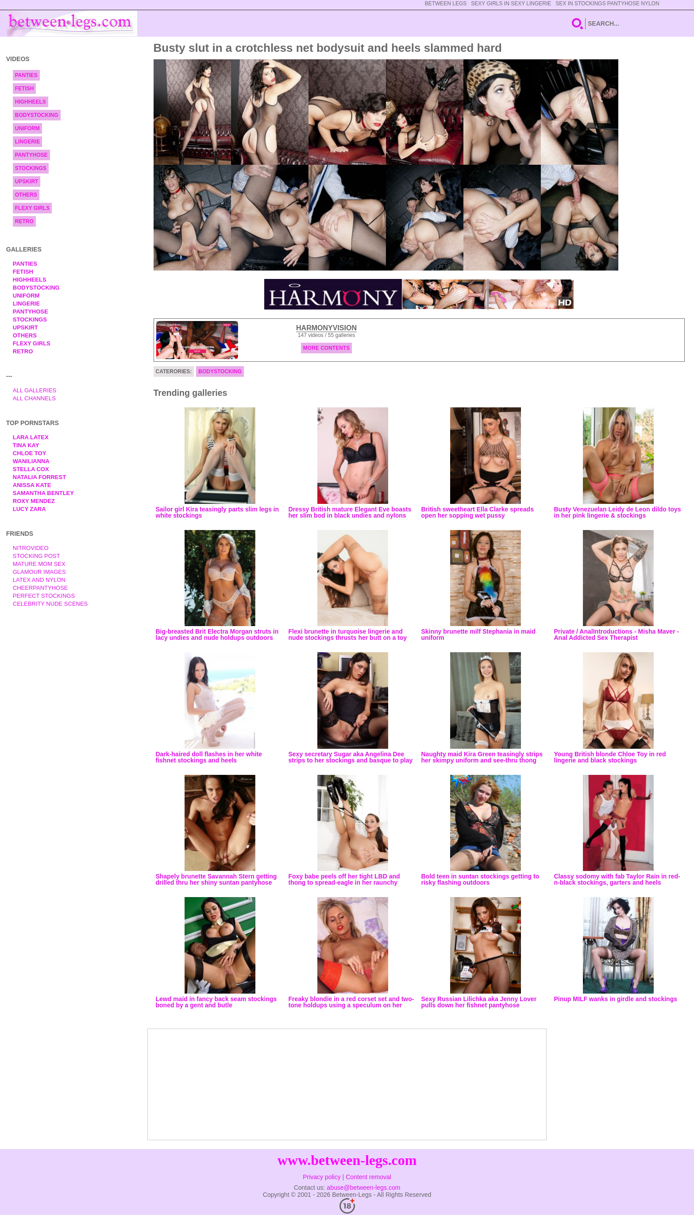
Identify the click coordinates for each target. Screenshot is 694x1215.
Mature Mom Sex (39, 564)
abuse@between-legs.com (363, 1187)
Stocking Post (36, 556)
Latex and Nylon (39, 580)
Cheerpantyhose (40, 587)
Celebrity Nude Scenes (50, 603)
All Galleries (35, 390)
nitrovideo (31, 548)
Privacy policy (322, 1176)
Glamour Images (39, 572)
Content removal (368, 1176)
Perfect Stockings (44, 595)
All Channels (34, 398)
